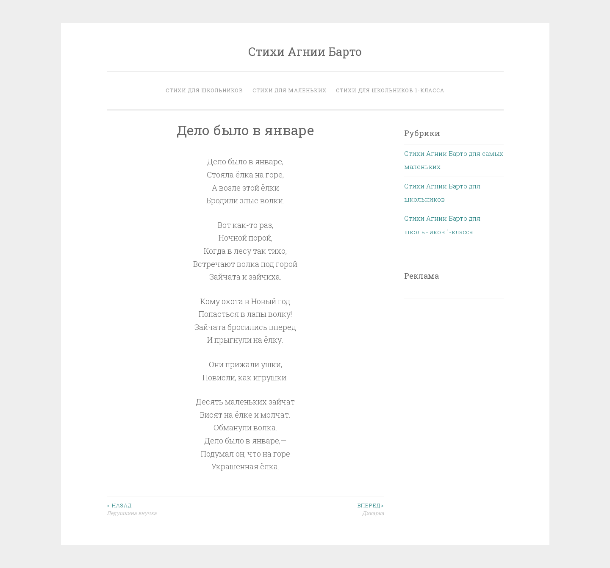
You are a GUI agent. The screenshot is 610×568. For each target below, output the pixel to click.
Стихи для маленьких (289, 90)
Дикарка (314, 509)
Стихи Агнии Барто (305, 51)
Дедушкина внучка (176, 509)
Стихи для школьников (204, 90)
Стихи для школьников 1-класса (390, 90)
